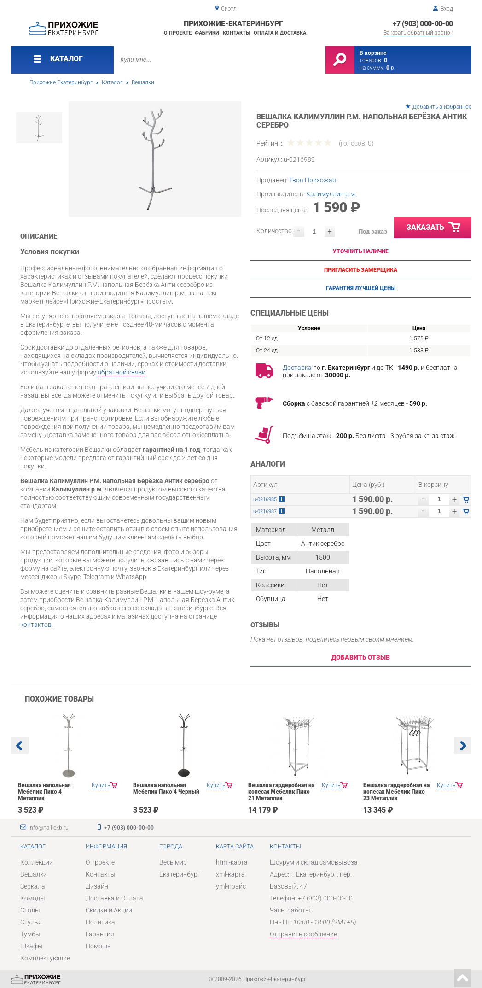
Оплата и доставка (280, 33)
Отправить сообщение (303, 934)
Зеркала (32, 886)
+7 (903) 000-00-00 (423, 23)
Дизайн (97, 886)
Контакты (236, 33)
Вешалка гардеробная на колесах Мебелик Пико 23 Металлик (396, 791)
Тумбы (30, 934)
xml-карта (230, 874)
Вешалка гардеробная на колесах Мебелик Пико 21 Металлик (281, 791)
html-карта (232, 862)
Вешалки (143, 82)
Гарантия (100, 934)
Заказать (434, 228)
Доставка (297, 367)
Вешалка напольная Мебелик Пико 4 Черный (166, 788)
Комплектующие (45, 958)
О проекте (178, 33)
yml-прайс (231, 886)
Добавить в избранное (441, 107)
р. (390, 67)
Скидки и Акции (109, 910)
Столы (30, 910)
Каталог (112, 82)
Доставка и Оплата (114, 898)
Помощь (98, 946)
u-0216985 (265, 500)
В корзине (373, 53)
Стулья (31, 922)
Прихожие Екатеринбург (61, 82)
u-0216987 (265, 511)
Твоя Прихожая (312, 180)
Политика (100, 922)
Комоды (32, 898)
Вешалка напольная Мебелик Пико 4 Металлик (44, 791)
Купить (101, 785)
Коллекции (36, 862)
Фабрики (207, 33)
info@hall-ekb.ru (49, 827)
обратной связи (121, 372)
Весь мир (173, 862)
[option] (155, 159)
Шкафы (31, 946)
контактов (36, 624)
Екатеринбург (179, 874)
